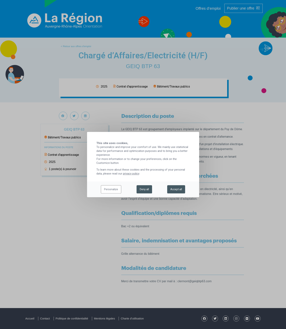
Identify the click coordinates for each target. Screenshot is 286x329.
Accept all (176, 189)
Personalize (111, 189)
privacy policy (131, 173)
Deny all (144, 189)
